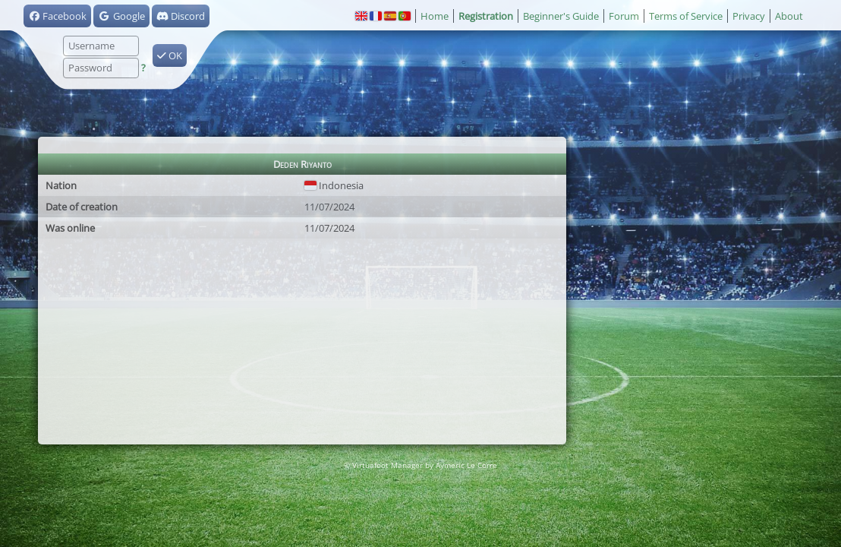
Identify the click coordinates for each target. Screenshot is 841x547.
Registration (485, 16)
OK (169, 55)
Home (434, 16)
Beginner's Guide (561, 16)
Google (121, 16)
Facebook (57, 16)
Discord (180, 16)
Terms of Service (686, 16)
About (789, 16)
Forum (624, 16)
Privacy (748, 16)
